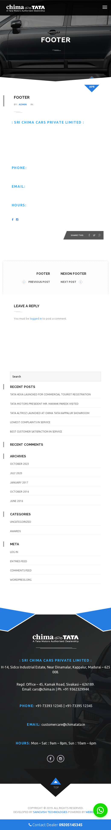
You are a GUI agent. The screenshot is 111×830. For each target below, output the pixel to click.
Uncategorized (20, 521)
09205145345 (70, 825)
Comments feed (21, 570)
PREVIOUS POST (36, 282)
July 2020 (16, 473)
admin (23, 104)
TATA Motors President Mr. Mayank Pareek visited (44, 403)
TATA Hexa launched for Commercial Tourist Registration (50, 394)
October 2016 (19, 491)
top (56, 787)
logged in (36, 318)
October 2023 (19, 463)
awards (15, 531)
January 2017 (19, 482)
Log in (14, 552)
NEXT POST (72, 282)
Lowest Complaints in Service (30, 422)
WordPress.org (21, 579)
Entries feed (18, 561)
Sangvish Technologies (50, 811)
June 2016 (16, 501)
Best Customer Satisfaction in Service (36, 431)
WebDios (92, 811)
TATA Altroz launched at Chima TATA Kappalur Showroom (49, 413)
